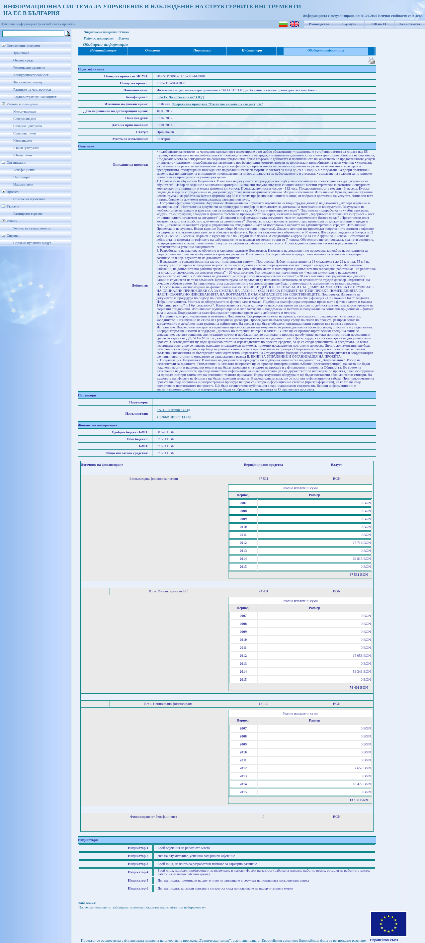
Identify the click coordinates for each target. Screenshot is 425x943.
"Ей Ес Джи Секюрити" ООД (180, 97)
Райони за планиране (22, 104)
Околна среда (23, 60)
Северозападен (24, 119)
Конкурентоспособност (30, 75)
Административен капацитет (34, 97)
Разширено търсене (27, 213)
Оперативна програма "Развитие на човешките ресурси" (217, 104)
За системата (409, 24)
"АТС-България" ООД (173, 410)
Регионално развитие (29, 67)
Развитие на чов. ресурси (32, 89)
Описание (152, 50)
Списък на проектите (29, 199)
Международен (24, 111)
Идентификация (103, 50)
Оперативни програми (23, 45)
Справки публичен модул (32, 243)
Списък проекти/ (62, 24)
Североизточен (24, 133)
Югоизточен (22, 155)
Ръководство (319, 24)
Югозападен (22, 140)
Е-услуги (349, 24)
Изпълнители (23, 184)
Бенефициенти (24, 170)
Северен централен (27, 126)
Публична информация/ (18, 24)
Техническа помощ (27, 82)
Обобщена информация (325, 50)
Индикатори (252, 50)
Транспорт (21, 53)
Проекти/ (43, 24)
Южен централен (26, 148)
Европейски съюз (384, 940)
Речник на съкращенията (31, 228)
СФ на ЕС (379, 24)
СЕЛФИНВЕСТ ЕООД (174, 417)
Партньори (21, 177)
